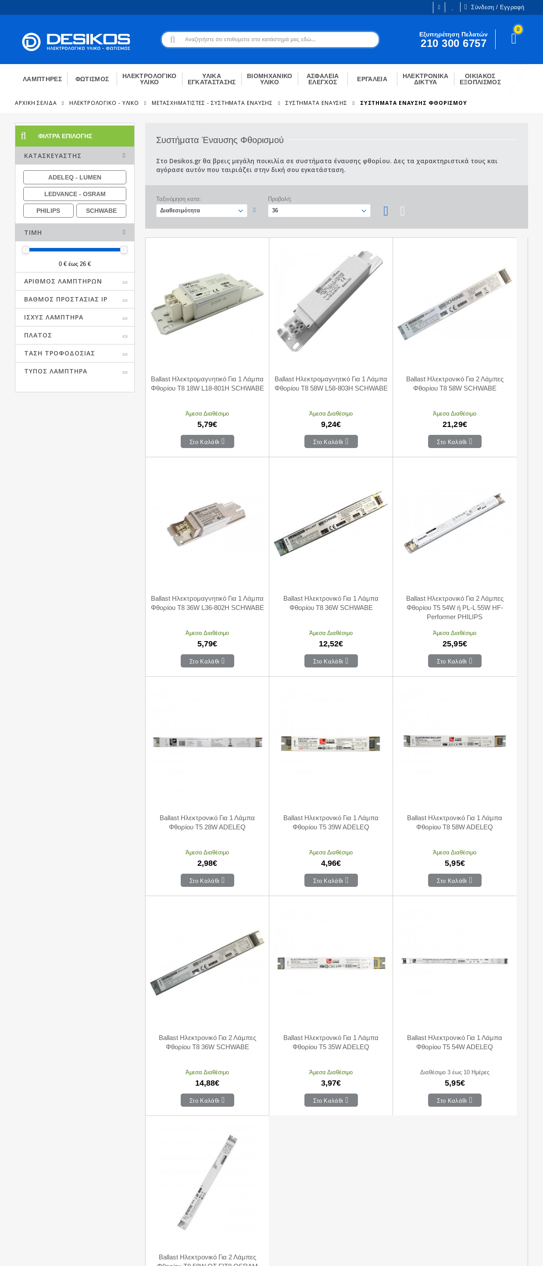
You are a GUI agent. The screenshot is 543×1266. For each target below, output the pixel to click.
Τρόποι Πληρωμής (286, 1149)
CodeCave (513, 1251)
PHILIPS (48, 210)
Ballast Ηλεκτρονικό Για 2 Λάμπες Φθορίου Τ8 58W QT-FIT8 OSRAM (193, 934)
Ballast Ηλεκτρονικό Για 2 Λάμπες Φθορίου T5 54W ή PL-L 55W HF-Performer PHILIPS (289, 551)
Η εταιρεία (28, 1147)
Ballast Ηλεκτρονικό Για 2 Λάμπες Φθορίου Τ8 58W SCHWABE (384, 360)
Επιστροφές (277, 1175)
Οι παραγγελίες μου (165, 1162)
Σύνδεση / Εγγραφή (494, 7)
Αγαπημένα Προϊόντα (167, 1175)
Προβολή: (280, 199)
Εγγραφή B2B (34, 1174)
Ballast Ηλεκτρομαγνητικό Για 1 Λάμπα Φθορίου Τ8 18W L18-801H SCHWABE (193, 360)
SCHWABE (101, 210)
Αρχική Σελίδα (36, 103)
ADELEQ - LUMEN (74, 177)
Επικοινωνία (277, 1136)
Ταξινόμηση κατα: (178, 199)
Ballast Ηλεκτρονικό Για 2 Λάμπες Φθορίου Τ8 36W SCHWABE (288, 743)
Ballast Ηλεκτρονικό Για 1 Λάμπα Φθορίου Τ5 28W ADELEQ (384, 551)
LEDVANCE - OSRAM (75, 193)
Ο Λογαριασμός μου (165, 1136)
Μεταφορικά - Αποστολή (294, 1162)
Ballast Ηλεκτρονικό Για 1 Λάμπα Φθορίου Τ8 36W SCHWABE (193, 551)
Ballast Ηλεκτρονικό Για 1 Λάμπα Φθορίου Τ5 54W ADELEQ (480, 743)
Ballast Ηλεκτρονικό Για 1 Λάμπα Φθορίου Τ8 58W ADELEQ (193, 743)
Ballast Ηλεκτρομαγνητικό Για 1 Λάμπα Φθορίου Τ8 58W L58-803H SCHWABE (289, 360)
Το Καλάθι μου (157, 1149)
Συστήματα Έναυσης (316, 103)
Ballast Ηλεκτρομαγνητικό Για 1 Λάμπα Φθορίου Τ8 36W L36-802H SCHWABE (480, 360)
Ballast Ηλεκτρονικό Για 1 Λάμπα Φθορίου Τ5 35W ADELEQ (384, 743)
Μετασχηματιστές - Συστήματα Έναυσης (212, 103)
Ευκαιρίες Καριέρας (41, 1161)
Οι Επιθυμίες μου (452, 7)
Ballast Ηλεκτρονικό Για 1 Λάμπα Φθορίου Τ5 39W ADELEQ (480, 551)
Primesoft (473, 1251)
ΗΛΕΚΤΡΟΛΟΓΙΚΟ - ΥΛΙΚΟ (104, 103)
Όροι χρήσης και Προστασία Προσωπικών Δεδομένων (192, 1251)
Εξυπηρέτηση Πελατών (47, 1187)
